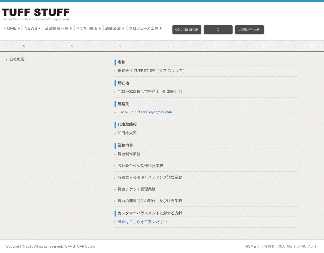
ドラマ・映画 (88, 27)
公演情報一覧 (58, 27)
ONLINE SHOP (186, 29)
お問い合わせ (249, 29)
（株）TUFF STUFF (36, 14)
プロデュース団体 (146, 27)
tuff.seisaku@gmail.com (153, 112)
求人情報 (285, 246)
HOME (12, 27)
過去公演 (115, 27)
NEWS (32, 27)
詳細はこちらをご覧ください (142, 221)
